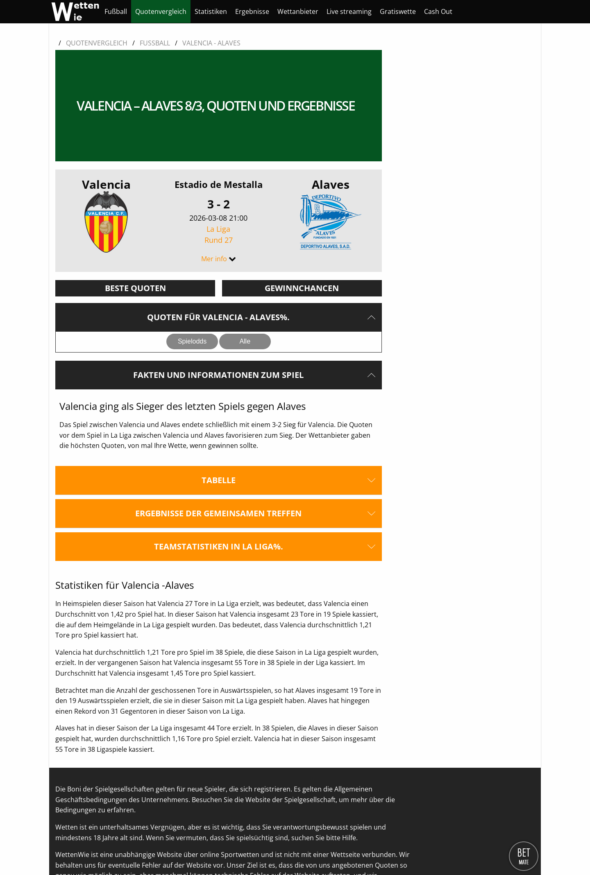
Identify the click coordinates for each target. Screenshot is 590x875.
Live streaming (349, 11)
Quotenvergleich (160, 11)
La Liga (218, 163)
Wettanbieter (297, 11)
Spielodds (192, 269)
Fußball (115, 11)
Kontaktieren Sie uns (120, 850)
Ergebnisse (252, 11)
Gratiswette (398, 11)
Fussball (155, 42)
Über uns (69, 850)
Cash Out (438, 11)
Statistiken (211, 11)
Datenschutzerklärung (190, 850)
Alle (244, 269)
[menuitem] (115, 11)
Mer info (214, 186)
